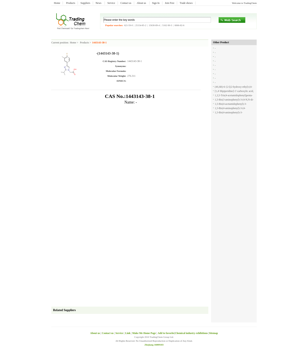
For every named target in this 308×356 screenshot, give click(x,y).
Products (70, 2)
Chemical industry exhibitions (191, 333)
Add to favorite (166, 333)
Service (111, 2)
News (99, 2)
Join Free (169, 2)
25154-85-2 (140, 25)
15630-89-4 (154, 25)
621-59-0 (128, 25)
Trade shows (186, 2)
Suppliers (85, 2)
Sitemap (213, 333)
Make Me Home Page (144, 333)
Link (127, 333)
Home (57, 2)
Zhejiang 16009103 (154, 344)
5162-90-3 (167, 25)
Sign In (156, 2)
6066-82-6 (179, 25)
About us (142, 2)
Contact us (125, 2)
